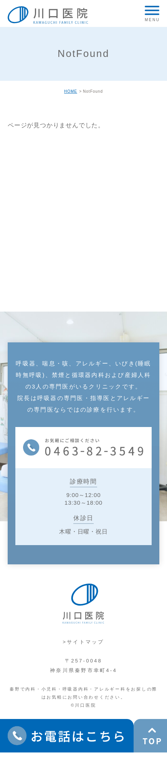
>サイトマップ (83, 642)
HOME (70, 91)
